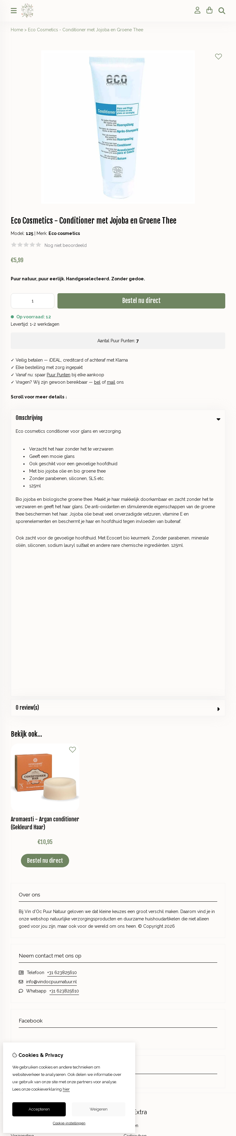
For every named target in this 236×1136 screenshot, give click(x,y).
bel (97, 382)
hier (66, 1089)
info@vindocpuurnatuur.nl (51, 711)
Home (17, 29)
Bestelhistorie (24, 939)
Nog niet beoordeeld (66, 245)
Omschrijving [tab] (118, 418)
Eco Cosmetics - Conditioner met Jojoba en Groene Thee (85, 29)
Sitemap (132, 949)
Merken (131, 855)
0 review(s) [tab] (118, 437)
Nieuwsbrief (22, 960)
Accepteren (39, 1109)
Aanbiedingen (137, 876)
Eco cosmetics (64, 233)
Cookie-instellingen (69, 1123)
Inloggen (20, 928)
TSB (221, 989)
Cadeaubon (135, 865)
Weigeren (99, 1109)
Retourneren (136, 939)
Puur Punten (58, 374)
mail (111, 382)
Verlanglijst (22, 949)
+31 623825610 (62, 702)
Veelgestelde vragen (144, 960)
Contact (131, 928)
